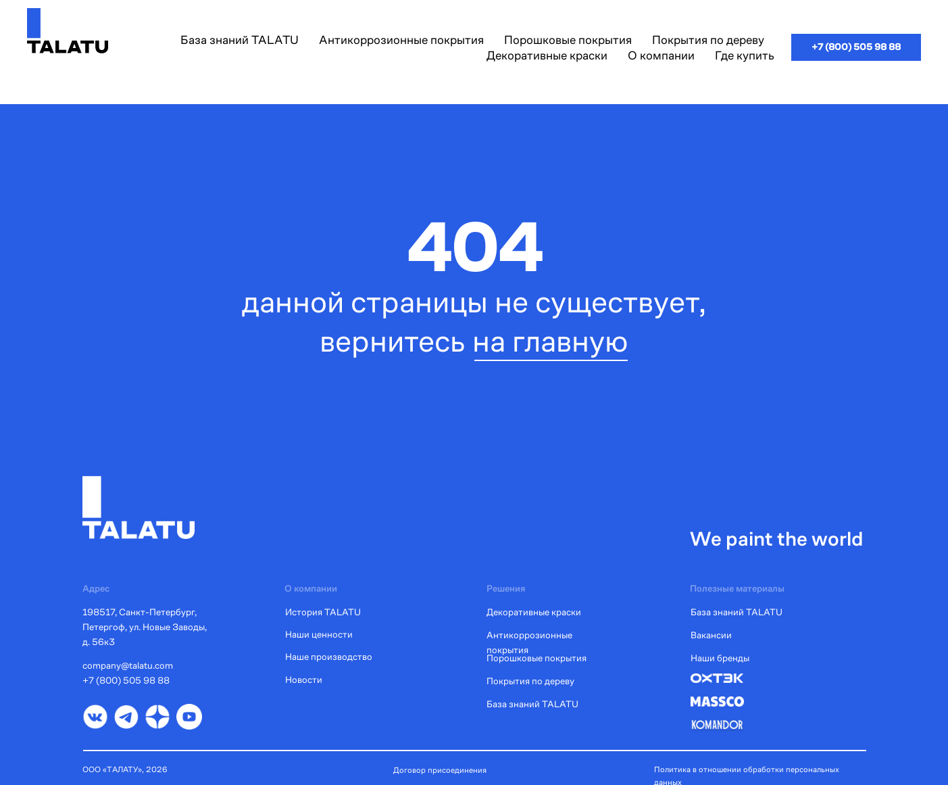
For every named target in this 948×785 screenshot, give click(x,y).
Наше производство (328, 656)
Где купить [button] (744, 55)
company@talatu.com (127, 665)
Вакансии (711, 635)
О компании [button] (661, 55)
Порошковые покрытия (537, 658)
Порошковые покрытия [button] (568, 39)
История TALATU (323, 612)
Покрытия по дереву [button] (708, 39)
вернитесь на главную (474, 340)
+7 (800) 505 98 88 (126, 680)
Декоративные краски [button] (547, 55)
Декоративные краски (534, 612)
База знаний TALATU (239, 39)
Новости (303, 679)
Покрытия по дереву (530, 681)
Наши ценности (319, 634)
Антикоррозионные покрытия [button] (401, 39)
